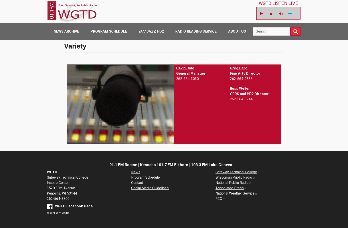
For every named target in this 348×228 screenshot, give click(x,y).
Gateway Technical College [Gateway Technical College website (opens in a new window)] (238, 172)
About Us (237, 31)
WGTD (78, 11)
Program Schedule (109, 31)
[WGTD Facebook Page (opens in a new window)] (70, 206)
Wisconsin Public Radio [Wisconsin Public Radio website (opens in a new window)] (235, 177)
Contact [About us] (137, 183)
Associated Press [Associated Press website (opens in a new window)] (231, 188)
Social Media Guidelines (150, 188)
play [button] (261, 13)
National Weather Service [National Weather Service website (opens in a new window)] (237, 193)
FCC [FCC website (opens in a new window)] (220, 199)
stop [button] (271, 14)
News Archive (66, 31)
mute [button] (281, 14)
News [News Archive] (135, 172)
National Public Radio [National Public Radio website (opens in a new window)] (234, 183)
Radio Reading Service (196, 31)
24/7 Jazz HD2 (151, 31)
